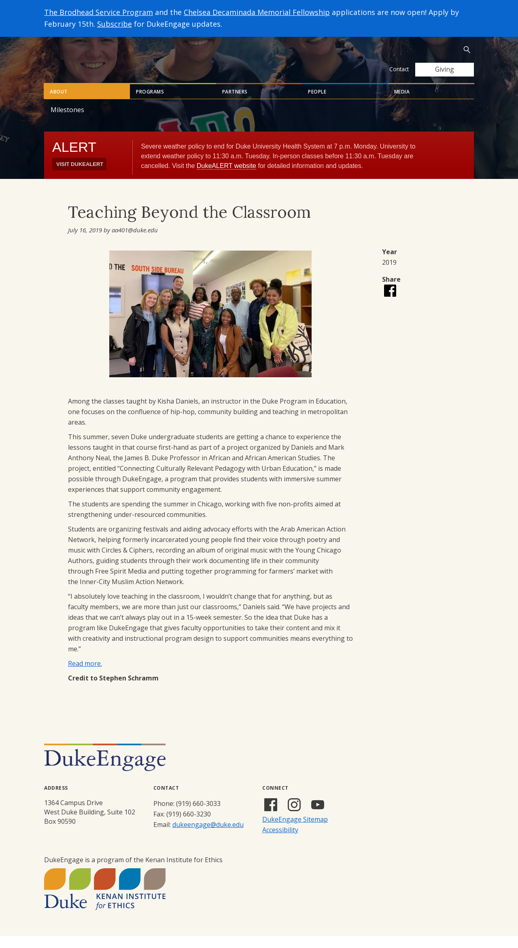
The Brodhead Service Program (98, 12)
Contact (399, 69)
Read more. (85, 675)
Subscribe (114, 24)
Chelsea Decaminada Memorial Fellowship (257, 12)
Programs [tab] (150, 103)
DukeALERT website (226, 177)
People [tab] (317, 103)
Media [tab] (402, 103)
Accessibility (280, 841)
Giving (444, 69)
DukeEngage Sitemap (295, 831)
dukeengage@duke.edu (208, 836)
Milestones (67, 121)
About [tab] (59, 103)
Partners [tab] (235, 103)
